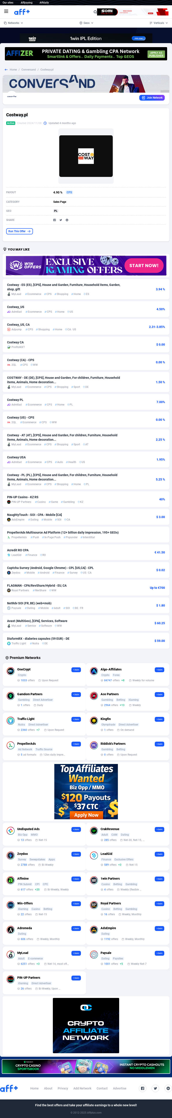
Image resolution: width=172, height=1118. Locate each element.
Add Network (82, 1088)
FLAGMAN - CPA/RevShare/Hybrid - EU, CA (37, 585)
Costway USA (16, 457)
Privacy (63, 1088)
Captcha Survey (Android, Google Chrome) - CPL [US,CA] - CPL (50, 568)
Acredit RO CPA (18, 550)
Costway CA (15, 342)
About (48, 1088)
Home (13, 69)
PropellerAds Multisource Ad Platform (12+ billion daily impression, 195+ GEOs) (63, 532)
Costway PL (15, 400)
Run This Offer (19, 231)
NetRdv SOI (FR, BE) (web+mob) (29, 603)
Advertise (119, 1088)
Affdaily (44, 2)
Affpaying (26, 2)
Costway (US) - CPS (20, 417)
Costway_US (15, 307)
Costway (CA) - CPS (20, 360)
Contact (102, 1088)
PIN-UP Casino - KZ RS (22, 497)
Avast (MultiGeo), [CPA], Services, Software (37, 621)
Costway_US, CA (18, 324)
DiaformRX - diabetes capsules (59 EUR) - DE (38, 638)
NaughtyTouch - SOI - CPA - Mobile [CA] (34, 515)
